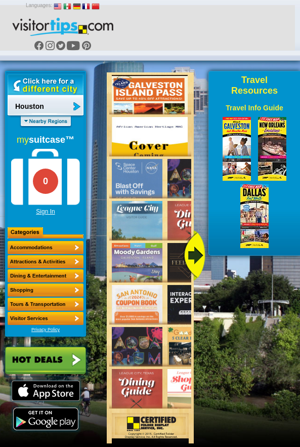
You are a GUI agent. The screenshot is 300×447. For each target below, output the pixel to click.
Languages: (39, 5)
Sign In (45, 211)
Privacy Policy (45, 329)
